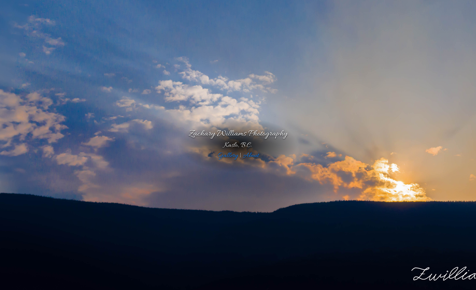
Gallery (228, 155)
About (251, 155)
